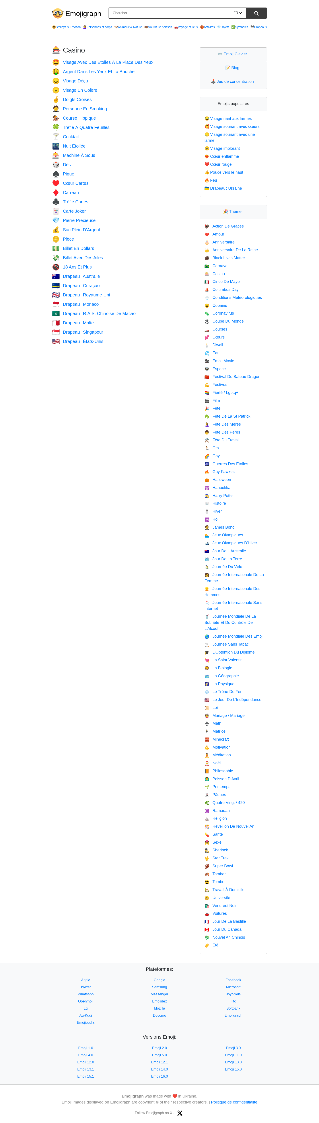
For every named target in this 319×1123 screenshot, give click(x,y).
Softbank (233, 1008)
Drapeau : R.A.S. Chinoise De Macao (94, 313)
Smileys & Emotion (66, 27)
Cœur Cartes (70, 183)
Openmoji (85, 1001)
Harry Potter (219, 495)
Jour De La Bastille (225, 921)
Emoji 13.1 (85, 1069)
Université (217, 897)
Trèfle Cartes (70, 201)
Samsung (159, 987)
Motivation (217, 747)
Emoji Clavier (233, 54)
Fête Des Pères (222, 432)
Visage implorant (222, 148)
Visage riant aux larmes (228, 118)
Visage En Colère (74, 90)
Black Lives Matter (224, 258)
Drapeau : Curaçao (76, 285)
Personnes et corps (97, 27)
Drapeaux (258, 27)
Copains (215, 305)
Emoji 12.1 (159, 1062)
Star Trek (216, 858)
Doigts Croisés (72, 99)
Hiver (213, 511)
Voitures (215, 913)
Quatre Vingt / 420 (224, 802)
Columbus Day (221, 289)
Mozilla (159, 1008)
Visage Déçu (70, 80)
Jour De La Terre (223, 559)
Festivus (215, 384)
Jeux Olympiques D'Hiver (230, 543)
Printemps (217, 786)
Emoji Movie (219, 361)
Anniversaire (219, 242)
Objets (223, 27)
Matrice (215, 731)
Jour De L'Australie (225, 551)
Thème (233, 211)
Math (212, 723)
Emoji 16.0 (159, 1076)
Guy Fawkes (219, 471)
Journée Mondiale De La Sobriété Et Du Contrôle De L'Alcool (230, 622)
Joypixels (233, 994)
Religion (215, 818)
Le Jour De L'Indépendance (232, 699)
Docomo (159, 1015)
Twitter (85, 987)
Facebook (233, 980)
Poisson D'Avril (221, 779)
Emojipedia (85, 1022)
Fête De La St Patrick (227, 416)
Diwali (213, 345)
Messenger (159, 994)
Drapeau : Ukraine (223, 188)
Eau (212, 353)
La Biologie (218, 668)
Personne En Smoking (79, 108)
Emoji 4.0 (85, 1055)
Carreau (65, 192)
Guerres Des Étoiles (226, 464)
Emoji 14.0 (159, 1069)
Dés (61, 164)
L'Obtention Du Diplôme (229, 652)
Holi (211, 519)
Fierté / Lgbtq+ (221, 392)
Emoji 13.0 (233, 1062)
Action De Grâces (224, 226)
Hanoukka (217, 487)
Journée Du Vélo (223, 566)
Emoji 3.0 (233, 1048)
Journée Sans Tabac (226, 644)
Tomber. (215, 882)
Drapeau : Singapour (77, 332)
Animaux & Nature (128, 27)
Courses (215, 329)
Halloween (217, 479)
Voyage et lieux (186, 27)
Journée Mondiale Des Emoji (234, 636)
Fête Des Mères (222, 424)
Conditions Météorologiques (233, 297)
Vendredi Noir (220, 905)
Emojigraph (83, 14)
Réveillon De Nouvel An (229, 826)
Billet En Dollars (73, 248)
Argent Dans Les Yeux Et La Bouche (93, 71)
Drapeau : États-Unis (77, 341)
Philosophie (218, 771)
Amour (214, 234)
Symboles (239, 27)
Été (211, 945)
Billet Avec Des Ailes (77, 257)
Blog (233, 68)
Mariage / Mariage (224, 715)
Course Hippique (74, 118)
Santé (213, 834)
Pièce (63, 239)
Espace (215, 369)
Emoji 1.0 (85, 1048)
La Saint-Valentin (223, 660)
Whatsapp (86, 994)
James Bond (219, 527)
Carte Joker (69, 211)
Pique (63, 173)
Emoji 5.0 (159, 1055)
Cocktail (65, 136)
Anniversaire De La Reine (231, 250)
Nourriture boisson (158, 27)
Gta (211, 448)
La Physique (219, 684)
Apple (85, 980)
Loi (211, 707)
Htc (233, 1001)
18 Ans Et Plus (72, 267)
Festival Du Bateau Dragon (232, 376)
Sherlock (216, 850)
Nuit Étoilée (69, 146)
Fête (212, 408)
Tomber (215, 874)
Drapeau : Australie (76, 276)
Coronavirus (219, 313)
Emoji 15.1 (85, 1076)
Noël (212, 763)
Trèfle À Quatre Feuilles (80, 127)
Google (159, 980)
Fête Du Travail (221, 440)
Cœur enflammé (221, 156)
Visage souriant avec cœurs (232, 126)
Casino (214, 274)
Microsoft (233, 987)
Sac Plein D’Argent (76, 229)
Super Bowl (218, 866)
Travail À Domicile (224, 890)
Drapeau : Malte (73, 322)
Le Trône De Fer (222, 691)
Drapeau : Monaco (75, 304)
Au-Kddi (85, 1015)
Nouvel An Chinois (224, 937)
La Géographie (221, 676)
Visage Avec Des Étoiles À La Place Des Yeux (102, 62)
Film (212, 400)
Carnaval (216, 266)
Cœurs (214, 337)
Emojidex (159, 1001)
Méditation (217, 755)
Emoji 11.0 (233, 1055)
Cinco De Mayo (222, 281)
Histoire (215, 503)
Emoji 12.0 (85, 1062)
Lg (86, 1008)
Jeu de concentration (233, 81)
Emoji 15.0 (233, 1069)
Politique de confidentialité (234, 1102)
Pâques (215, 794)
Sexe (213, 842)
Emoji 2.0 (159, 1048)
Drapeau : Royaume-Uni (81, 294)
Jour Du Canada (223, 929)
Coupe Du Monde (224, 321)
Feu (210, 180)
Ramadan (217, 810)
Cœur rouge (218, 164)
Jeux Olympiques (223, 535)
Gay (212, 456)
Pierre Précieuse (74, 220)
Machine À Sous (73, 155)
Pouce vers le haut (223, 172)
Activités (207, 27)
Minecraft (216, 739)
